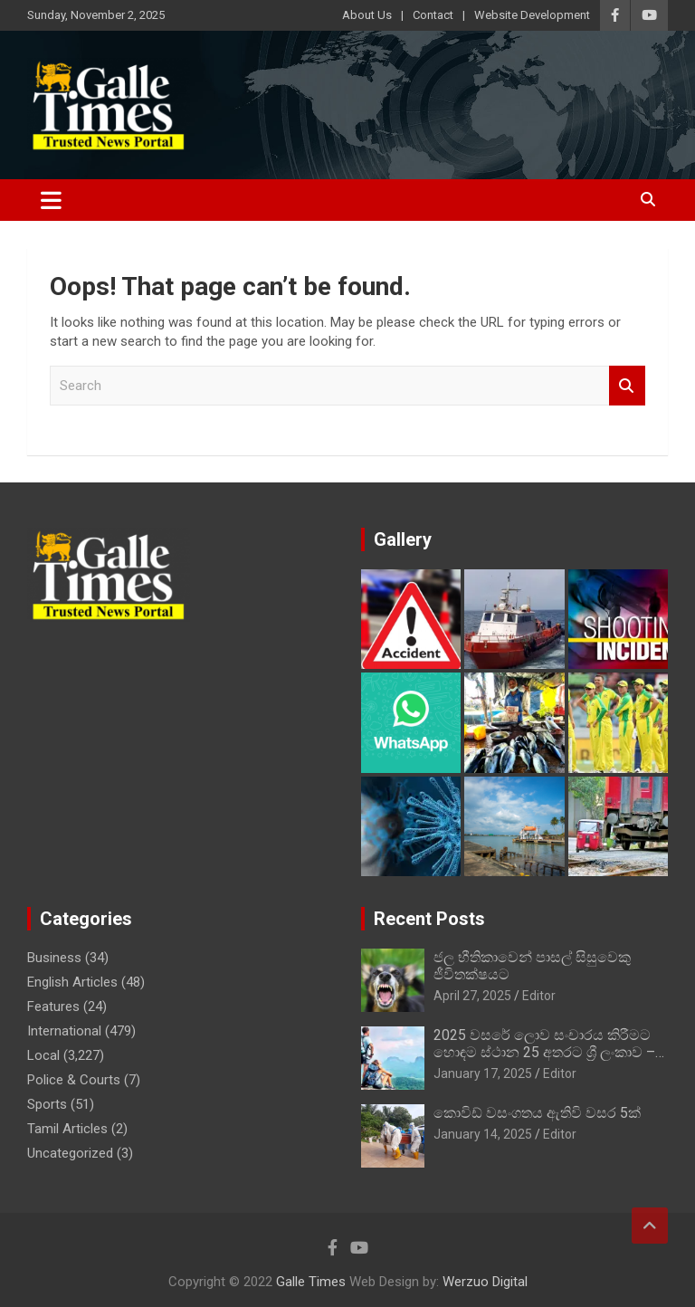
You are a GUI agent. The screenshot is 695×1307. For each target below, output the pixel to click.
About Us (367, 15)
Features (53, 1006)
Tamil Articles (67, 1129)
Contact (433, 15)
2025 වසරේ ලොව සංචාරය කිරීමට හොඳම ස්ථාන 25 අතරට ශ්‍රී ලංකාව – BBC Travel (544, 1052)
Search (627, 386)
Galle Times (311, 1282)
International (64, 1031)
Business (54, 957)
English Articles (72, 982)
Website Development (532, 15)
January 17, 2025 (482, 1073)
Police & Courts (73, 1080)
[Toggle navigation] (51, 200)
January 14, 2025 (482, 1134)
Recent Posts (429, 919)
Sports (47, 1104)
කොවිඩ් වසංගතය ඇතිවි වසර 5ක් (537, 1112)
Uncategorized (70, 1153)
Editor (539, 995)
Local (43, 1055)
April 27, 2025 (472, 995)
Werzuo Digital (485, 1282)
